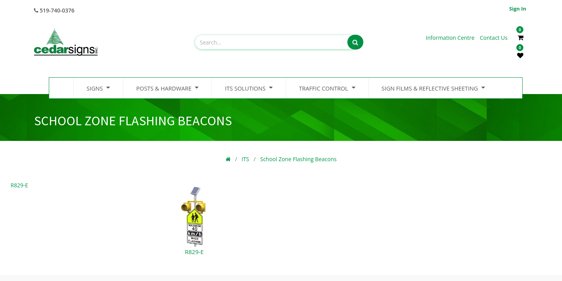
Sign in (517, 8)
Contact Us (494, 37)
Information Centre (451, 37)
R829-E (19, 185)
